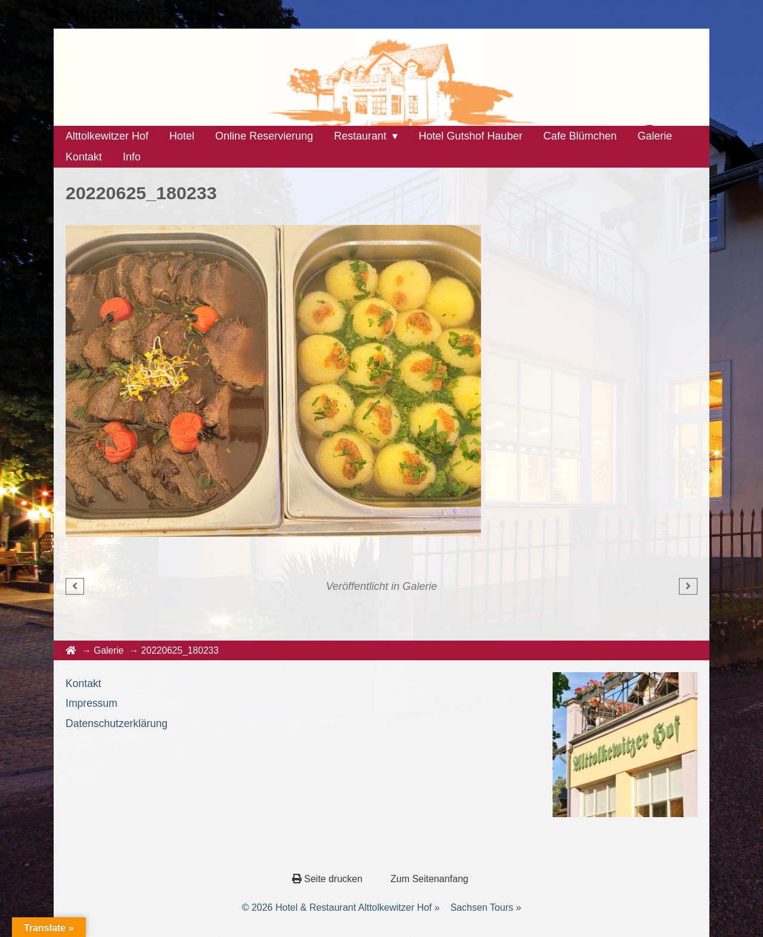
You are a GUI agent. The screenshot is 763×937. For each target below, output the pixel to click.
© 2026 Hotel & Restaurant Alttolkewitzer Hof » (341, 907)
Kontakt (83, 683)
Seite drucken (328, 879)
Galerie (419, 586)
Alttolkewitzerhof (142, 14)
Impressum (91, 703)
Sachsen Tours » (485, 907)
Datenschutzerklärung (117, 723)
